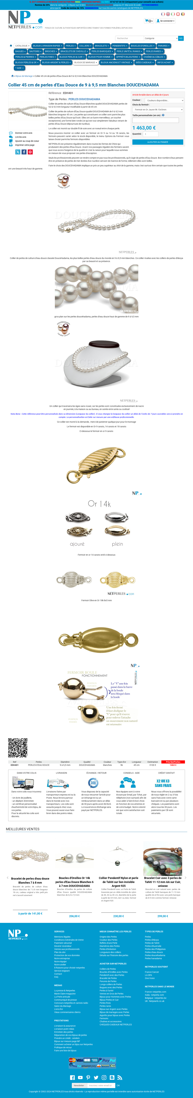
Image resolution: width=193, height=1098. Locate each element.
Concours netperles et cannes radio (71, 1003)
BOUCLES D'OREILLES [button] (142, 46)
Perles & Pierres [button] (25, 57)
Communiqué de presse (65, 1000)
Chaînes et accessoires (111, 1021)
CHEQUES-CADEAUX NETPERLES (116, 1024)
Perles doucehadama (155, 955)
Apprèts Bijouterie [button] (128, 57)
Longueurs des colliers (110, 952)
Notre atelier (60, 964)
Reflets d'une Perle (108, 943)
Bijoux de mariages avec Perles (114, 1012)
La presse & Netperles (64, 990)
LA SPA (148, 975)
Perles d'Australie (153, 946)
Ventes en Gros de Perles (111, 993)
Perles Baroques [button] (102, 51)
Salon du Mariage (62, 1006)
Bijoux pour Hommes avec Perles (115, 997)
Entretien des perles (63, 1032)
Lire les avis (20, 137)
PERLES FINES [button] (48, 57)
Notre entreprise (62, 958)
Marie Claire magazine (64, 993)
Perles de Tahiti (152, 943)
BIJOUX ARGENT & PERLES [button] (56, 62)
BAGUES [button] (20, 51)
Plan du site (59, 952)
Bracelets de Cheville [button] (74, 51)
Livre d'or (58, 1009)
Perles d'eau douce (154, 952)
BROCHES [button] (51, 51)
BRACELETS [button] (102, 46)
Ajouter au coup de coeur (27, 141)
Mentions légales (62, 937)
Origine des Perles (108, 937)
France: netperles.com (155, 992)
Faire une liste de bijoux (65, 1050)
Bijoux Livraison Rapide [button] (47, 46)
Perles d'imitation (108, 949)
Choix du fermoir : (141, 104)
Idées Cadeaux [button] (145, 62)
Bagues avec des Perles (111, 987)
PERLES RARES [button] (154, 51)
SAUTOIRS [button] (35, 51)
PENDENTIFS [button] (120, 46)
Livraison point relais (64, 1029)
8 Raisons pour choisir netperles (69, 967)
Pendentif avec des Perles (112, 975)
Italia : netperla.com (154, 995)
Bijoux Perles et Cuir (109, 1000)
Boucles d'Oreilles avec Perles (114, 972)
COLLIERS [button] (85, 46)
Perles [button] (71, 46)
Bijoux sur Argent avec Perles (113, 1009)
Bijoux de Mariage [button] (85, 62)
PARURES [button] (163, 46)
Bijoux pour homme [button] (100, 57)
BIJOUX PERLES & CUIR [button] (72, 57)
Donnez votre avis (23, 133)
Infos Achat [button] (165, 62)
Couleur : (136, 100)
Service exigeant (62, 971)
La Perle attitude (62, 997)
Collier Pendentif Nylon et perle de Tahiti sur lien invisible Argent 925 (118, 881)
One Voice (150, 978)
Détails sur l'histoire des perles (114, 955)
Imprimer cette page (24, 145)
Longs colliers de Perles (111, 984)
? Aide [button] (19, 68)
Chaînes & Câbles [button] (154, 57)
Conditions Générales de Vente (69, 940)
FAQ (56, 977)
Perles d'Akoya (152, 940)
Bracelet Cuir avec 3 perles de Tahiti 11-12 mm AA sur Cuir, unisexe (163, 881)
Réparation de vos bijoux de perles (70, 1035)
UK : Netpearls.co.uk (154, 1001)
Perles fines (105, 1003)
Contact (58, 974)
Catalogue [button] (22, 46)
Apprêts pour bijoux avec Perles (115, 1015)
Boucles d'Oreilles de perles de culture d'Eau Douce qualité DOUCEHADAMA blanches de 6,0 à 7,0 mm (74, 892)
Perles (148, 937)
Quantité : (137, 134)
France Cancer (152, 972)
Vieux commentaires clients (67, 1012)
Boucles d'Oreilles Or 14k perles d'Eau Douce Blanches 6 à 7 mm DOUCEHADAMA (74, 881)
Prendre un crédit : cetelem (67, 1038)
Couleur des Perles (108, 940)
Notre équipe (60, 961)
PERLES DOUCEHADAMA (84, 99)
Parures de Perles (108, 981)
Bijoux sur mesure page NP (67, 1041)
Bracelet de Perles (108, 978)
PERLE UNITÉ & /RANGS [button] (129, 51)
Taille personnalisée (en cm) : (148, 115)
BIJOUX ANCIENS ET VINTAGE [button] (116, 62)
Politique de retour (63, 1047)
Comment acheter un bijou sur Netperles (73, 1044)
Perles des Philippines (155, 949)
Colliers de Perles (108, 969)
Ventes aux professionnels (67, 949)
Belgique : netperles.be (155, 998)
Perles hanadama (153, 958)
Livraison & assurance (64, 1026)
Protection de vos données (67, 955)
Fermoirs (104, 1018)
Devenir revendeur (62, 946)
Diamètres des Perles (110, 946)
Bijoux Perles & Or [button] (26, 62)
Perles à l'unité (106, 990)
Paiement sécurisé (63, 943)
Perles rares (105, 1006)
